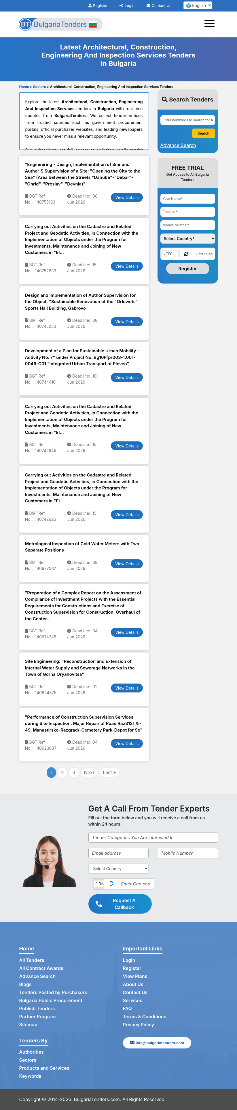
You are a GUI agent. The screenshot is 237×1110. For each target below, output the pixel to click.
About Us (133, 984)
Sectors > (41, 87)
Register (97, 5)
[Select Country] (118, 869)
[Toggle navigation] (211, 24)
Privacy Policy (138, 1024)
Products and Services (44, 1068)
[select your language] (197, 5)
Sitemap (28, 1024)
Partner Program (37, 1016)
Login (127, 5)
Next (89, 772)
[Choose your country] (187, 239)
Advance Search (37, 976)
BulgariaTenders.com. (97, 1099)
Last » (109, 772)
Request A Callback (116, 903)
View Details (127, 197)
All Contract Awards (41, 968)
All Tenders (31, 960)
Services (133, 1000)
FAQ (127, 1008)
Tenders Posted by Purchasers (53, 992)
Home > (25, 87)
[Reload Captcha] (186, 253)
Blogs (25, 984)
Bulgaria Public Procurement (50, 1000)
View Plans (135, 976)
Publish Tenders (37, 1008)
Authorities (31, 1052)
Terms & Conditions (144, 1016)
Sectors (28, 1060)
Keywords (30, 1076)
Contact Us (159, 5)
